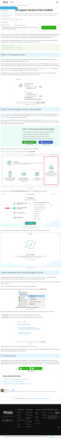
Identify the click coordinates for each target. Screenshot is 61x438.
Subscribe (57, 412)
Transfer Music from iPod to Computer (7, 19)
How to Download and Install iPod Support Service (13, 49)
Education (37, 420)
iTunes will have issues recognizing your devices (35, 277)
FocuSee (19, 426)
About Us (44, 412)
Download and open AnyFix (10, 151)
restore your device (47, 68)
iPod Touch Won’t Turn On (5, 16)
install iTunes (8, 34)
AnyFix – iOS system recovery (7, 114)
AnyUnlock (19, 412)
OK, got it (52, 436)
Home (2, 5)
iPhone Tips (28, 424)
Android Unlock (29, 415)
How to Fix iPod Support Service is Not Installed (12, 47)
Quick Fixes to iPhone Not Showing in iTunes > (14, 381)
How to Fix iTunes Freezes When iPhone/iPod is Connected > (17, 383)
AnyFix (18, 424)
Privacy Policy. (52, 418)
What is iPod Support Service (8, 45)
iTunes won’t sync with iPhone (14, 122)
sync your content (8, 70)
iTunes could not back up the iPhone (49, 120)
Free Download (50, 27)
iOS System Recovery (7, 5)
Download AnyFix (45, 363)
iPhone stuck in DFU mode (37, 115)
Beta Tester (37, 423)
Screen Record (29, 421)
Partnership (44, 417)
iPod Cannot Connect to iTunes (6, 15)
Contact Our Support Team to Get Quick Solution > (38, 398)
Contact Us (44, 415)
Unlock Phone (29, 426)
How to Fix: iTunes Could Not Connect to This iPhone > (16, 379)
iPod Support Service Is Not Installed (7, 18)
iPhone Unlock (29, 412)
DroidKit (18, 415)
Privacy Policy (46, 436)
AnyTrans (19, 417)
